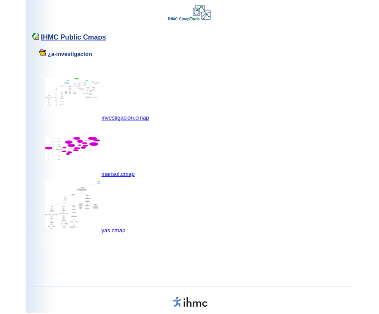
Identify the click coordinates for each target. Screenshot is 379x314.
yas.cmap (114, 230)
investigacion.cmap (125, 117)
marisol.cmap (118, 174)
